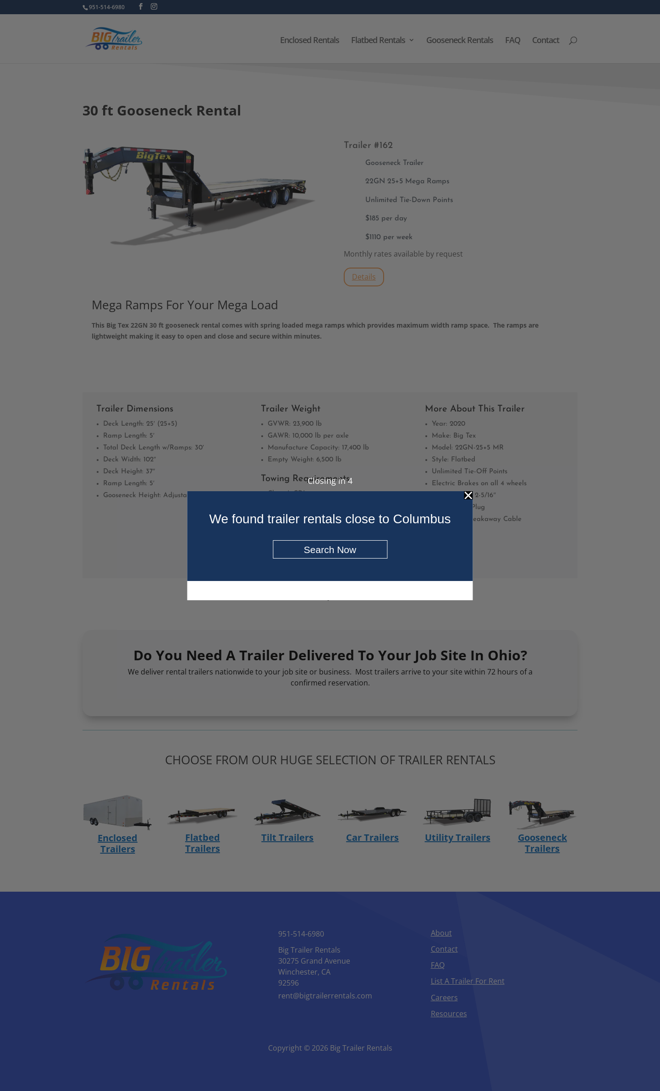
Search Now (330, 549)
